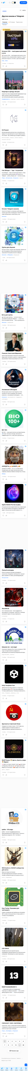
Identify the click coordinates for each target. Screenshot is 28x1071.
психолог (5, 397)
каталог (4, 216)
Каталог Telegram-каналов (10, 209)
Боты (11, 1068)
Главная (2, 1068)
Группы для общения (8, 247)
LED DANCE (5, 948)
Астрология (9, 178)
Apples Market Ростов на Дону (11, 504)
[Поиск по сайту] (10, 2)
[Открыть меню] (22, 1058)
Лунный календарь (8, 570)
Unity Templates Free (8, 685)
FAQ (25, 1068)
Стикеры (21, 1068)
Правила (19, 1058)
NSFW (24, 10)
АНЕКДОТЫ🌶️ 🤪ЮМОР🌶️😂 (11, 466)
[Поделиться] (6, 66)
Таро (4, 178)
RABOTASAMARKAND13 (9, 987)
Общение (10, 254)
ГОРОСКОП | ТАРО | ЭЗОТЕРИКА (12, 1023)
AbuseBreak (5, 608)
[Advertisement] (14, 278)
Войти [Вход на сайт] (23, 2)
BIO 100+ (4, 430)
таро (4, 1030)
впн (7, 60)
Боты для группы (7, 315)
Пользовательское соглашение (8, 1058)
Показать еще (14, 1050)
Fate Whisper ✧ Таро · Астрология (12, 170)
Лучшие (4, 24)
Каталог (5, 322)
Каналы (6, 1068)
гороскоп (16, 178)
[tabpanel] (14, 545)
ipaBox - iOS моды (7, 829)
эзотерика (9, 1030)
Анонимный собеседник (9, 389)
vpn (3, 60)
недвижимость (6, 99)
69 (23, 1045)
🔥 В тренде (11, 22)
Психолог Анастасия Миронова (11, 353)
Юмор (4, 473)
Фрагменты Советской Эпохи (11, 724)
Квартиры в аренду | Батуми (11, 91)
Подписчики (19, 22)
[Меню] (2, 2)
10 (15, 1045)
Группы (16, 1068)
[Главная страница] (4, 2)
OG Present (5, 130)
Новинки (4, 22)
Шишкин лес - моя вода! (9, 647)
